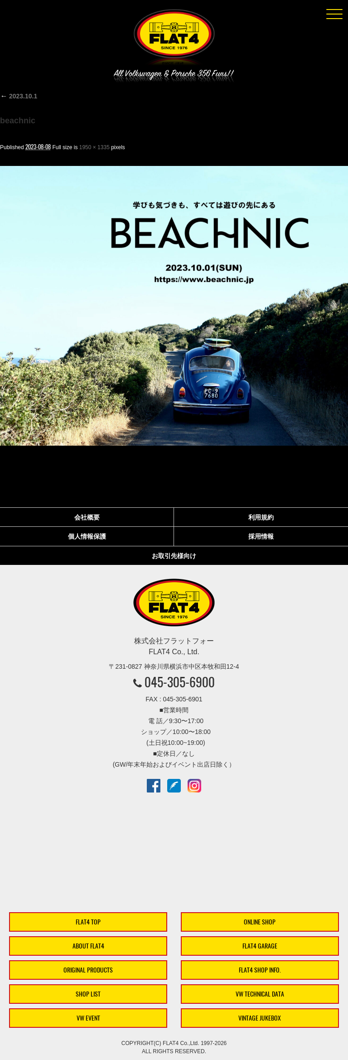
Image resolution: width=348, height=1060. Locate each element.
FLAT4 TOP (88, 922)
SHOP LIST (88, 994)
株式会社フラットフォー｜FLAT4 (174, 39)
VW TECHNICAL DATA (260, 994)
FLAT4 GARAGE (259, 946)
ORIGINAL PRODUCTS (88, 970)
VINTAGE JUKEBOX (259, 1018)
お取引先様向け (174, 555)
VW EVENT (88, 1018)
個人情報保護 (87, 536)
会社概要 (87, 517)
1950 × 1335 (94, 147)
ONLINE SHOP (260, 922)
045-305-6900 (180, 681)
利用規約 (261, 517)
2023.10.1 (18, 96)
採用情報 (261, 536)
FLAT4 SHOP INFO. (260, 970)
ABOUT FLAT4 (88, 946)
